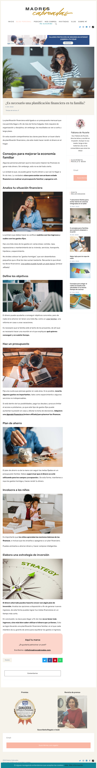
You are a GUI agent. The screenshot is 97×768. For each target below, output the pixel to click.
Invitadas (64, 21)
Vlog (73, 21)
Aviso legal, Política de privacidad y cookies (16, 762)
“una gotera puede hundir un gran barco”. (37, 264)
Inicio (11, 21)
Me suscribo (46, 24)
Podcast (38, 21)
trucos (7, 660)
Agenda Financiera (14, 414)
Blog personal (24, 22)
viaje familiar (51, 319)
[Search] (56, 24)
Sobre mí (82, 21)
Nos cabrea (51, 21)
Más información (76, 765)
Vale (66, 765)
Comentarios (32, 673)
